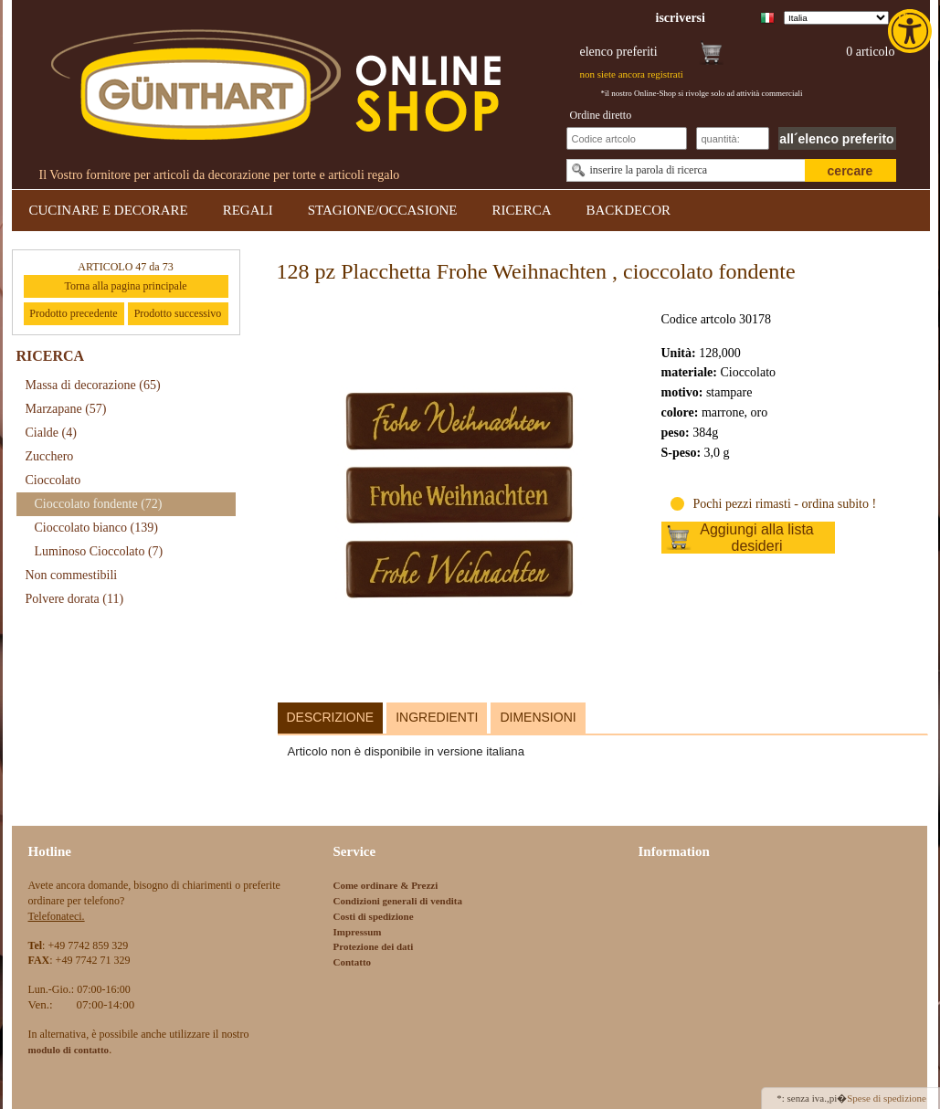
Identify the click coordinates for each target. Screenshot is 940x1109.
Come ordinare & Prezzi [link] (385, 885)
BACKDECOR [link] (628, 210)
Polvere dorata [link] (75, 599)
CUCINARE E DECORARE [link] (108, 210)
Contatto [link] (352, 961)
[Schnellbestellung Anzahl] (732, 138)
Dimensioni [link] (538, 717)
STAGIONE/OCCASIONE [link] (383, 210)
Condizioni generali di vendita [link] (398, 900)
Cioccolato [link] (53, 480)
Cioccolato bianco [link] (96, 527)
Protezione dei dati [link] (373, 946)
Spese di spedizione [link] (886, 1098)
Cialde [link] (51, 432)
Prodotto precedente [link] (73, 313)
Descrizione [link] (331, 717)
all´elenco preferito (836, 139)
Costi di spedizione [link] (373, 916)
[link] (911, 31)
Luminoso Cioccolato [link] (99, 551)
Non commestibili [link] (72, 575)
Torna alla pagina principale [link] (125, 286)
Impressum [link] (357, 931)
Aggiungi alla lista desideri (757, 538)
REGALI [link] (248, 210)
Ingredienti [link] (437, 717)
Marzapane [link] (66, 409)
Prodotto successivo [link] (178, 313)
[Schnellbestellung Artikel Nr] (626, 138)
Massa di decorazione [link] (93, 385)
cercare (850, 171)
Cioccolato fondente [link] (99, 504)
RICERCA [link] (521, 210)
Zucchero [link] (50, 456)
